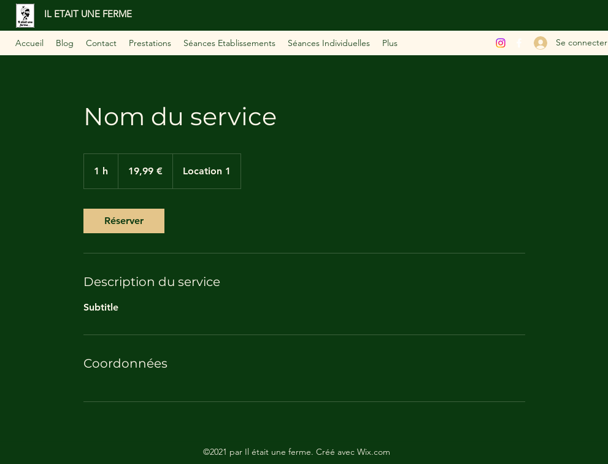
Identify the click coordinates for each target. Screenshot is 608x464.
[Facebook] (519, 43)
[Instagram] (500, 43)
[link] (123, 221)
